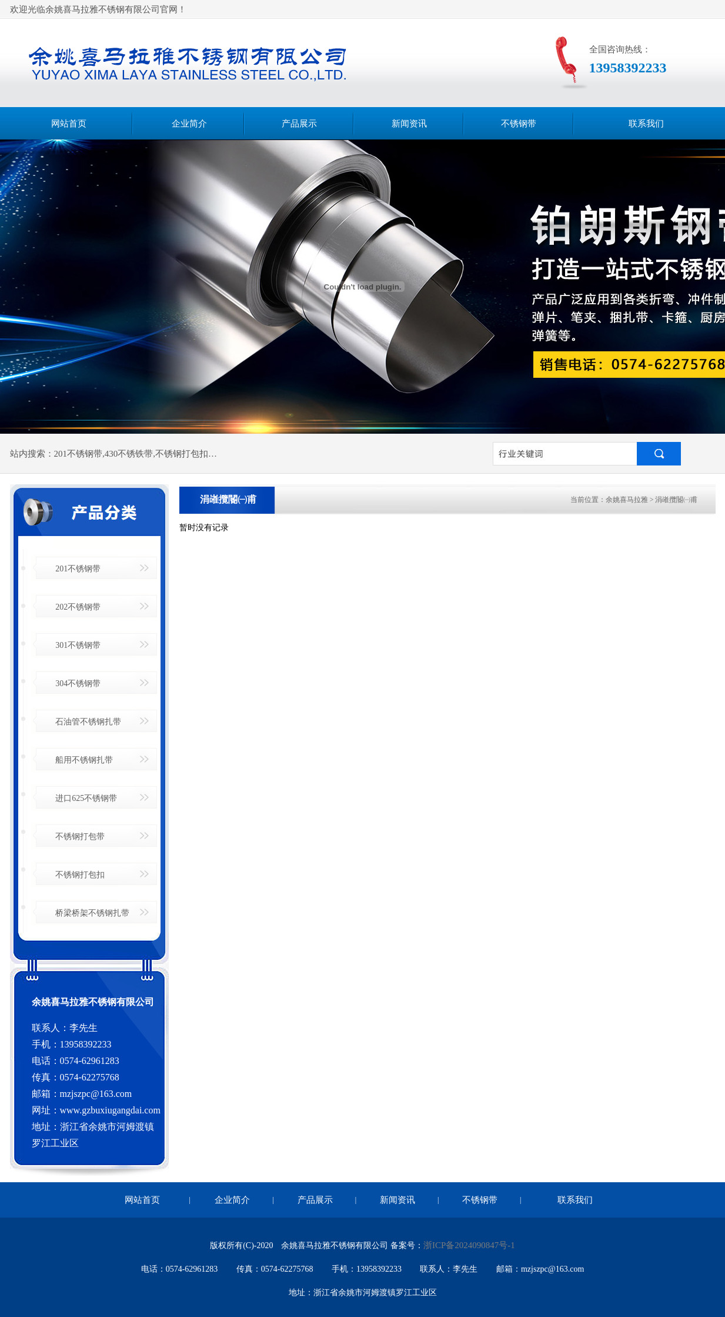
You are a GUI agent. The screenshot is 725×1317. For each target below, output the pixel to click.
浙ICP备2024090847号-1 (469, 1245)
